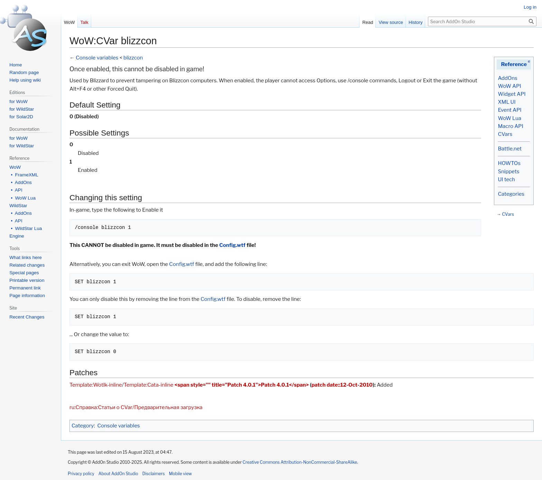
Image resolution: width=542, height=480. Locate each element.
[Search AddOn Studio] (482, 21)
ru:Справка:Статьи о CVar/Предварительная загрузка (136, 407)
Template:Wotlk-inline (95, 385)
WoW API (509, 86)
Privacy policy (81, 473)
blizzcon (133, 58)
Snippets (508, 171)
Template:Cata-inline (149, 385)
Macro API (510, 126)
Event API (509, 110)
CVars (505, 134)
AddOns (507, 78)
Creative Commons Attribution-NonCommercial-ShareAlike (300, 462)
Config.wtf (232, 245)
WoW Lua (509, 118)
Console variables (97, 58)
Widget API (511, 94)
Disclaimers (153, 473)
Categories (511, 194)
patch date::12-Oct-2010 (342, 385)
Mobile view (180, 473)
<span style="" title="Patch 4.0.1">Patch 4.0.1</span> (242, 385)
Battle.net (510, 149)
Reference (514, 64)
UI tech (506, 179)
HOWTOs (509, 163)
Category (83, 426)
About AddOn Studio (118, 473)
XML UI (506, 102)
